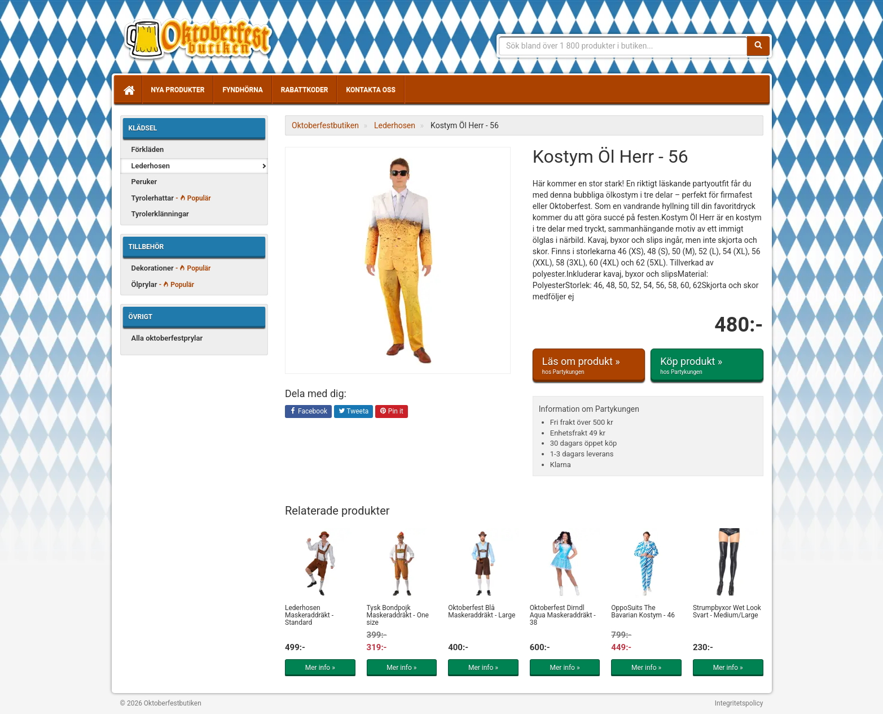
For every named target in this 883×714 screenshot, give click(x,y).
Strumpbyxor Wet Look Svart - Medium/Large (727, 611)
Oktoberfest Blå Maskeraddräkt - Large (481, 611)
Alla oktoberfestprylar (167, 338)
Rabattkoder (304, 90)
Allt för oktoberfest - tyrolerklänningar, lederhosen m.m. (202, 39)
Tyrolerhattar (171, 198)
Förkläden (147, 149)
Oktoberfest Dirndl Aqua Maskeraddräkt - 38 (563, 615)
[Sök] (758, 45)
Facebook (308, 411)
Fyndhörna (242, 90)
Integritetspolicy (739, 703)
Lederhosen (150, 166)
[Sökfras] (623, 45)
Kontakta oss (370, 90)
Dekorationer (171, 268)
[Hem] (128, 90)
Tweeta (354, 411)
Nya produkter (178, 90)
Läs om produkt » (588, 365)
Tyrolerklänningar (160, 214)
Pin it (391, 411)
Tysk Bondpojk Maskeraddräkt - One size (398, 615)
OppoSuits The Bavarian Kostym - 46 (643, 611)
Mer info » (320, 668)
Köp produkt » (706, 365)
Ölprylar (163, 284)
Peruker (144, 181)
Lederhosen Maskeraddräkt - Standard (309, 615)
